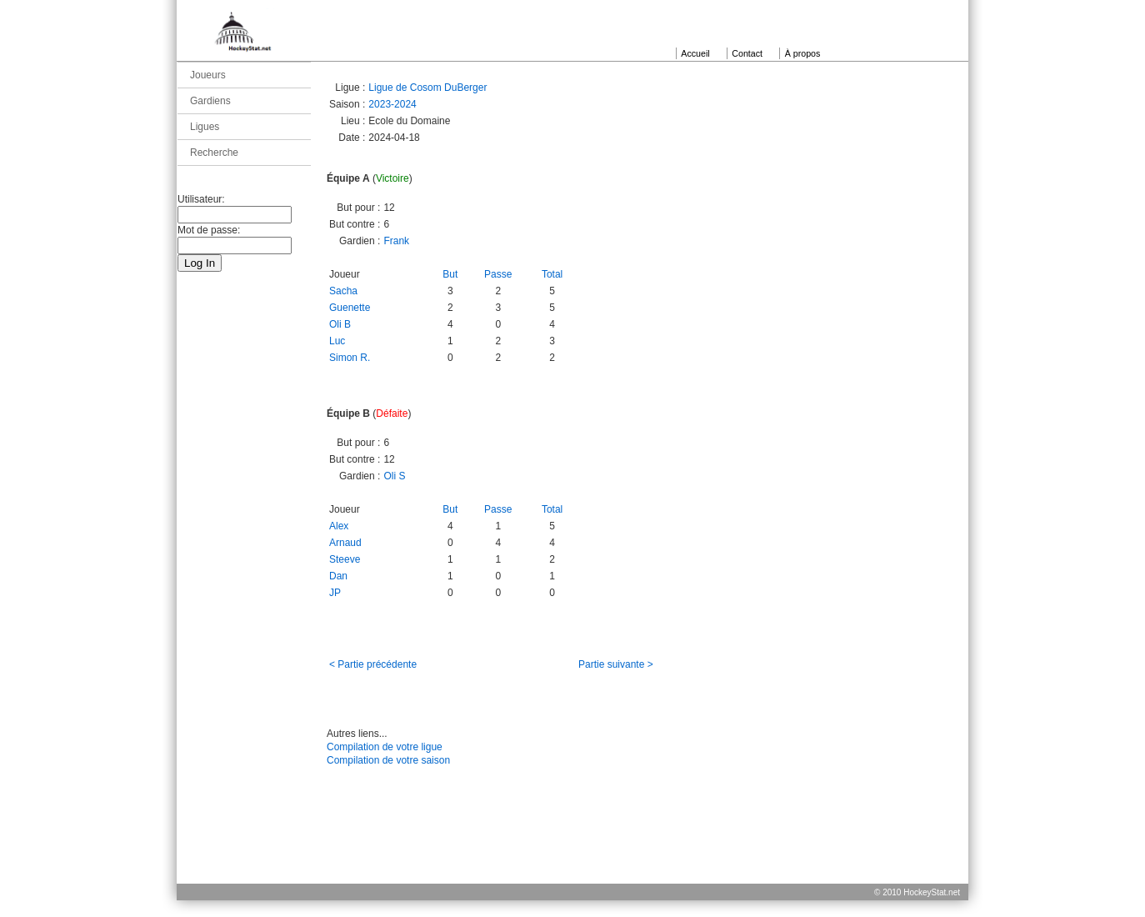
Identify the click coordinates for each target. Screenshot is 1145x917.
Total (552, 274)
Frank (396, 241)
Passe (498, 274)
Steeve (344, 559)
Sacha (343, 291)
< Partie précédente (373, 664)
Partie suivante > (615, 664)
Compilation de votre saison (388, 760)
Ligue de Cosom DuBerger (427, 87)
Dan (338, 576)
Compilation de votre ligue (384, 747)
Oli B (340, 324)
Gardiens (210, 101)
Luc (337, 341)
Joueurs (208, 75)
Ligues (204, 127)
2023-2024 (392, 104)
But (450, 274)
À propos (803, 53)
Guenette (349, 307)
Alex (338, 526)
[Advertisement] (573, 845)
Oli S (394, 476)
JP (335, 593)
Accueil (695, 53)
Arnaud (345, 543)
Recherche (214, 152)
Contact (747, 53)
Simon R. (349, 357)
